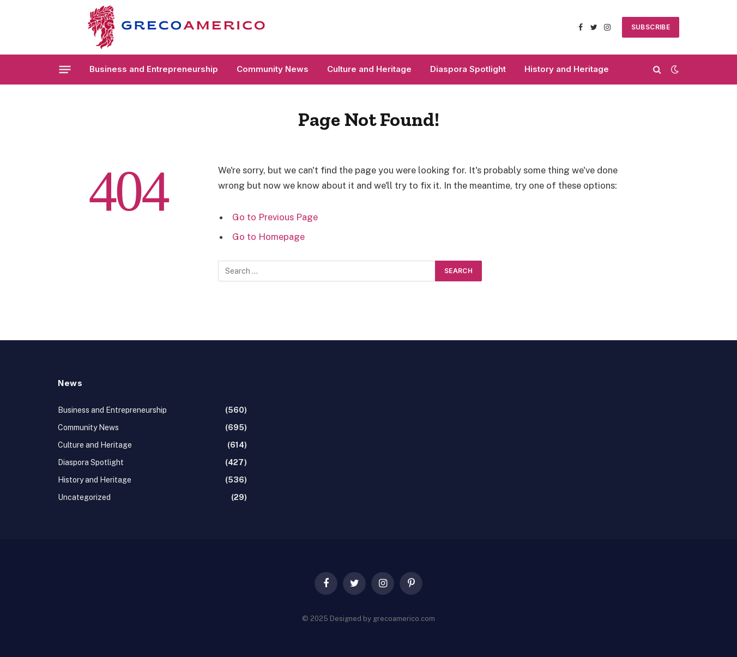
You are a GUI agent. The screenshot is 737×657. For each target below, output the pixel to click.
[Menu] (65, 69)
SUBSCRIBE (650, 27)
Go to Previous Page (275, 217)
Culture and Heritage (369, 69)
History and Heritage (566, 69)
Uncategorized (84, 497)
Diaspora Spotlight (468, 69)
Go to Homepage (268, 236)
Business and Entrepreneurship (153, 69)
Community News (273, 69)
